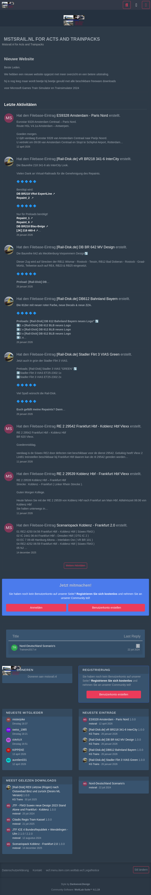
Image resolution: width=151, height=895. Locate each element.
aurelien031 (19, 759)
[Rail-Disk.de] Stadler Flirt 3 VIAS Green (88, 354)
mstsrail (93, 723)
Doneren (25, 669)
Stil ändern (141, 869)
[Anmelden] (136, 5)
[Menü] (146, 5)
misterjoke (18, 718)
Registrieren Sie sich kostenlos (96, 593)
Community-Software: (75, 889)
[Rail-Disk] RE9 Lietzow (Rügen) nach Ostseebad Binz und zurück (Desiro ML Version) (36, 790)
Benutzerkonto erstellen (86, 607)
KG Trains (94, 733)
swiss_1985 (19, 728)
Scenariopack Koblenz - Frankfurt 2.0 (86, 525)
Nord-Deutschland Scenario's (107, 782)
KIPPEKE (18, 749)
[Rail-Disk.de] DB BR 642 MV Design (86, 247)
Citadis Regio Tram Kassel (28, 819)
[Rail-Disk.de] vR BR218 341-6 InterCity (88, 159)
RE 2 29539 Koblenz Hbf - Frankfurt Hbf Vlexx (93, 474)
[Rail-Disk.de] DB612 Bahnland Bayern (87, 299)
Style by (75, 883)
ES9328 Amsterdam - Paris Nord (82, 115)
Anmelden (56, 607)
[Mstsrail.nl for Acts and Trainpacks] (8, 5)
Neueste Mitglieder (24, 712)
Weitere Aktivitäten (75, 565)
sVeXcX (17, 739)
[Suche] (127, 5)
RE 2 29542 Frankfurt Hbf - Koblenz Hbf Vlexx (93, 426)
